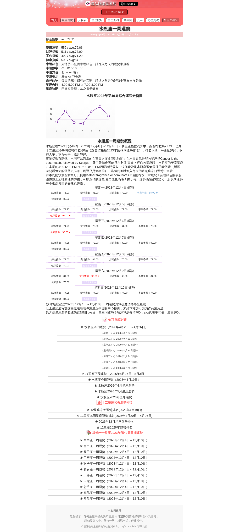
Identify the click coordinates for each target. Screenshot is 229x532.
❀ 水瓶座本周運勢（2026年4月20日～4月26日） (114, 327)
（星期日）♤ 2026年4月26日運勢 (119, 368)
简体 (123, 526)
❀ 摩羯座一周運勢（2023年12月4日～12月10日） (114, 493)
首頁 (54, 20)
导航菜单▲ (128, 4)
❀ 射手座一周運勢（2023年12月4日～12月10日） (114, 487)
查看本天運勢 (89, 199)
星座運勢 (67, 20)
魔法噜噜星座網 (135, 304)
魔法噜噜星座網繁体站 (96, 526)
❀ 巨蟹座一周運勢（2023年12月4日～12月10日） (114, 457)
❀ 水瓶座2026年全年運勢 (114, 397)
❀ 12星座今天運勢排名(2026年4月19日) (114, 410)
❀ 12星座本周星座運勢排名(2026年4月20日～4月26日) (114, 416)
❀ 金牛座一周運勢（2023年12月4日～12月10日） (114, 446)
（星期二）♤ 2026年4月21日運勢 (119, 338)
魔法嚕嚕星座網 (103, 4)
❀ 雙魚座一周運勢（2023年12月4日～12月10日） (114, 498)
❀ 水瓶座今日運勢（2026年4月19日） (114, 379)
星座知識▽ (171, 20)
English (132, 526)
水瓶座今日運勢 (152, 171)
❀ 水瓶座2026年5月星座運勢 (114, 391)
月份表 (82, 20)
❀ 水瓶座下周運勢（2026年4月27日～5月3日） (114, 374)
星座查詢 (113, 20)
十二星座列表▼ (114, 12)
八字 (140, 20)
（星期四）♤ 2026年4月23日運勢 (119, 350)
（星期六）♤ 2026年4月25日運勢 (119, 362)
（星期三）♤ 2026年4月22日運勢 (119, 344)
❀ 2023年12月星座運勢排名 (114, 421)
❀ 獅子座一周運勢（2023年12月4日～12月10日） (114, 463)
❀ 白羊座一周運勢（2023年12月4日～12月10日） (114, 440)
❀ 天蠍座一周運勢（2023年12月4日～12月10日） (114, 481)
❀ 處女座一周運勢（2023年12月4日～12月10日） (114, 469)
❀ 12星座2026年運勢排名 (114, 427)
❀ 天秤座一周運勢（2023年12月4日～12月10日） (114, 475)
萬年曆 (128, 20)
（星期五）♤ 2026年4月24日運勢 (119, 356)
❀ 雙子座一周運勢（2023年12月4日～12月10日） (114, 452)
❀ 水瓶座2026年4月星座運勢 (114, 385)
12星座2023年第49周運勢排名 (118, 150)
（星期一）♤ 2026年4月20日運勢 (119, 333)
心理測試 (153, 20)
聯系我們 (142, 526)
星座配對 (97, 20)
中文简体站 (114, 510)
